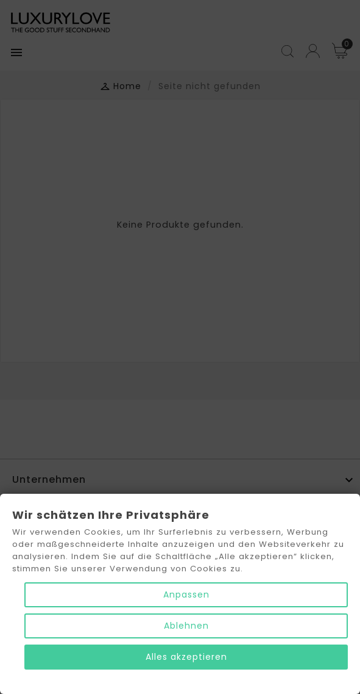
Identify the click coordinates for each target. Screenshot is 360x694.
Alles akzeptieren (186, 657)
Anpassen (186, 594)
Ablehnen (186, 626)
